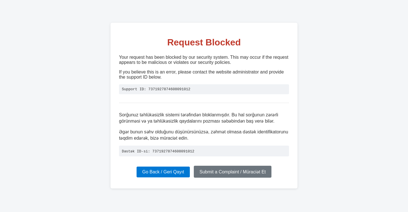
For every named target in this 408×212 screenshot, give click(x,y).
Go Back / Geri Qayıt (163, 172)
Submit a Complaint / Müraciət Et (232, 172)
